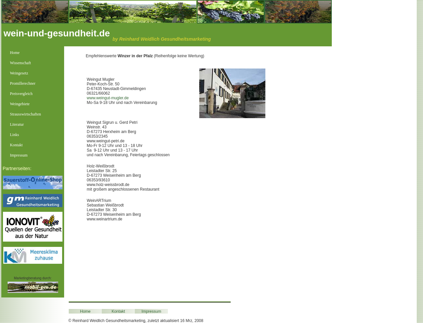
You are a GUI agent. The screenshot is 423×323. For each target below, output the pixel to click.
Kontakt (118, 311)
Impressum (151, 311)
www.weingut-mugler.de (108, 98)
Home (85, 311)
